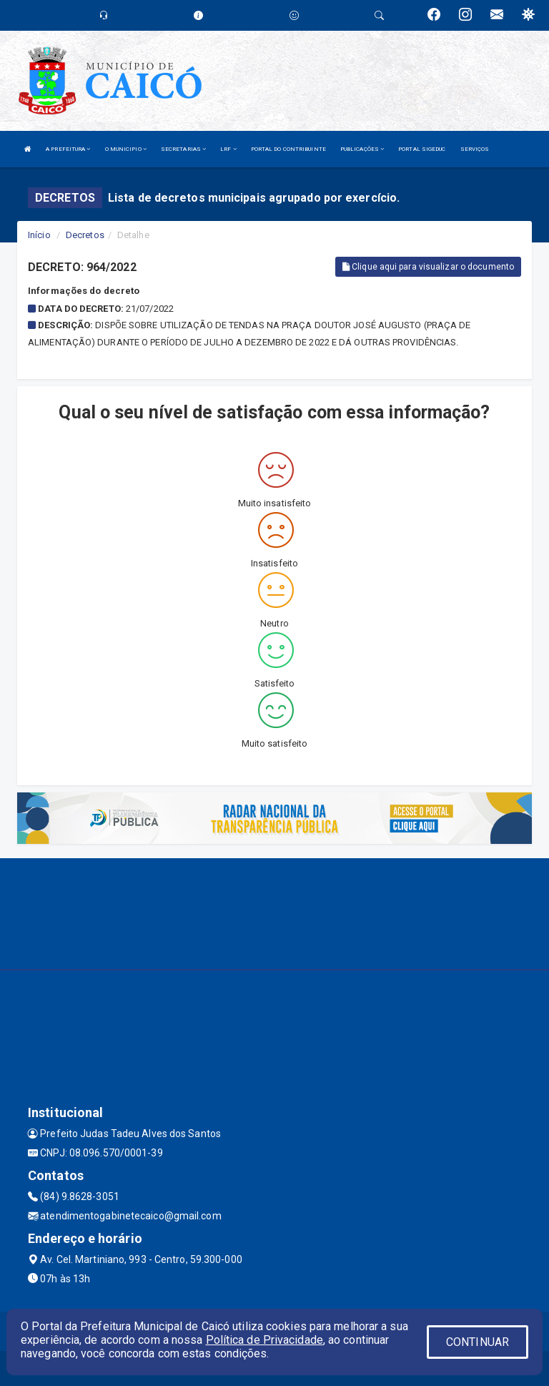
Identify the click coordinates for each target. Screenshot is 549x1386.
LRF (228, 149)
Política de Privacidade (264, 1340)
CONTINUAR (477, 1342)
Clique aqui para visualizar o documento (428, 267)
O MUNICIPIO (126, 149)
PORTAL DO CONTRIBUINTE (288, 149)
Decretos (85, 235)
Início (39, 235)
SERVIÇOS (475, 149)
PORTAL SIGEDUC (421, 149)
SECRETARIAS (183, 149)
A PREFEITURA (68, 149)
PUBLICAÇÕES (362, 149)
